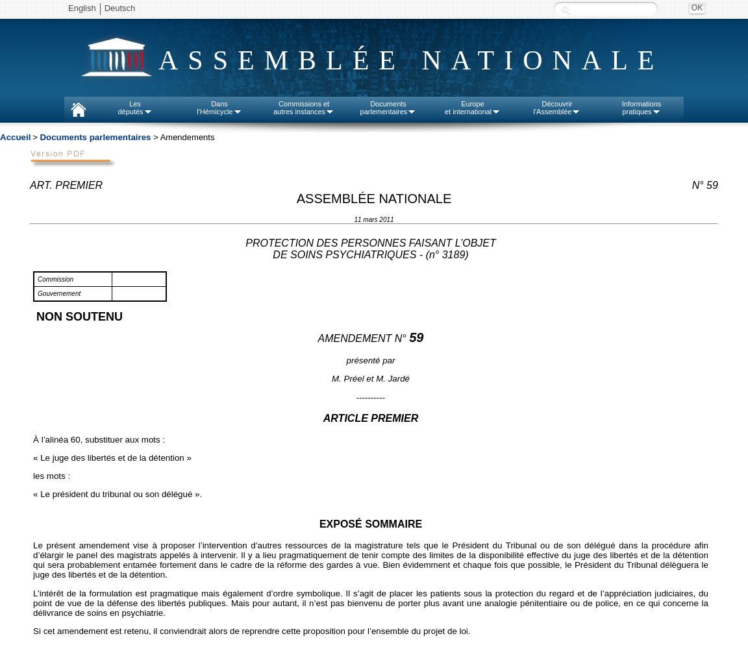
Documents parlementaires (95, 137)
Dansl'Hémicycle (219, 108)
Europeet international (473, 108)
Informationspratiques (642, 108)
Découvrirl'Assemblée (557, 108)
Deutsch (120, 8)
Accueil (15, 137)
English (82, 8)
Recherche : (565, 9)
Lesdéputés (135, 108)
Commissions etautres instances (303, 108)
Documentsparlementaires (388, 108)
